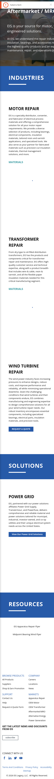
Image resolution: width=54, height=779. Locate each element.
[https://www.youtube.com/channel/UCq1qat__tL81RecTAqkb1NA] (21, 758)
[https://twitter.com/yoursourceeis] (15, 758)
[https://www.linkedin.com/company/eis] (10, 758)
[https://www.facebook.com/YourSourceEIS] (4, 758)
